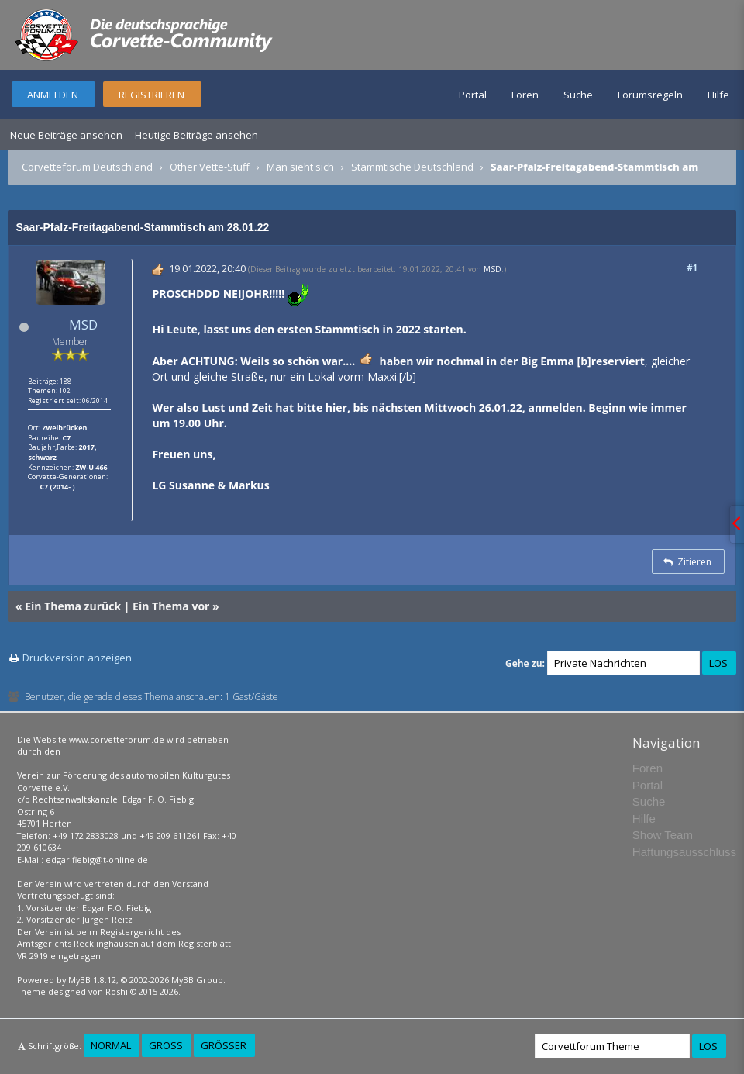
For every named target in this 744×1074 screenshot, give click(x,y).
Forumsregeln (650, 95)
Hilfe (718, 95)
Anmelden (52, 95)
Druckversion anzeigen (77, 658)
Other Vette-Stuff (210, 167)
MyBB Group (197, 980)
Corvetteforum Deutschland (87, 167)
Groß (166, 1045)
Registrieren (151, 95)
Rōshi (116, 991)
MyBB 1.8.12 (92, 980)
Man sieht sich (300, 167)
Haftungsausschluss (684, 851)
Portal (473, 95)
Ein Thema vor (171, 606)
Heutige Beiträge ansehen (196, 135)
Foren (525, 95)
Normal (111, 1045)
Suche (578, 95)
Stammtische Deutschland (412, 167)
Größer (223, 1045)
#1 (692, 267)
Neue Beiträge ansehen (66, 135)
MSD (83, 324)
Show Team (662, 834)
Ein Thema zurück (73, 606)
